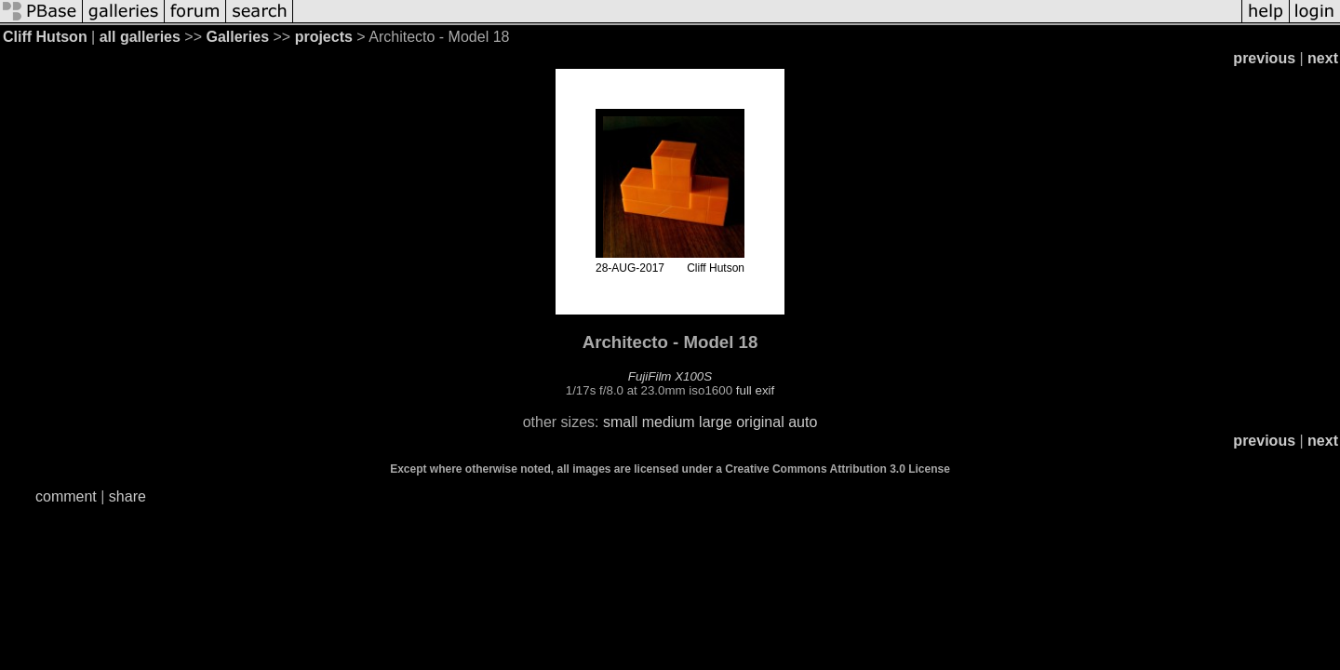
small (620, 422)
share (127, 496)
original (760, 422)
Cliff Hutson (45, 37)
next (1322, 58)
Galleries (237, 37)
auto (802, 422)
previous (1264, 58)
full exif (755, 390)
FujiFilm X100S (670, 376)
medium (668, 422)
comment (66, 496)
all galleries (140, 37)
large (715, 422)
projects (324, 37)
